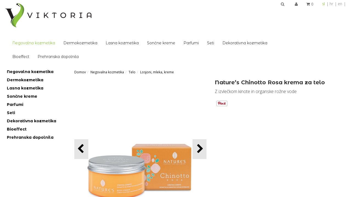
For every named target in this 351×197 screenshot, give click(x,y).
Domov (80, 41)
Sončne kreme (231, 12)
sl (323, 3)
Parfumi (261, 12)
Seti (280, 12)
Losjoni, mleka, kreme (157, 41)
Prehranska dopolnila (128, 26)
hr (331, 3)
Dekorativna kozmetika (315, 12)
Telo (132, 41)
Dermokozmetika (151, 12)
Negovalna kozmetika (104, 12)
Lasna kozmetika (192, 12)
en (340, 3)
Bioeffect (91, 26)
